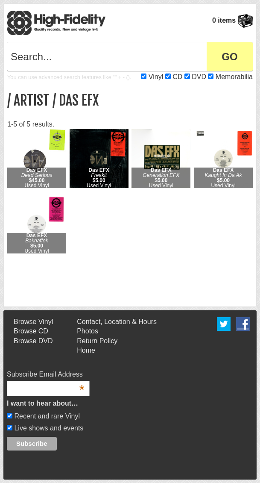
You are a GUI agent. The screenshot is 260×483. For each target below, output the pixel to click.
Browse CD (31, 331)
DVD (199, 76)
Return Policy (97, 341)
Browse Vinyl (33, 321)
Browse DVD (33, 341)
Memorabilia (234, 76)
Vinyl (156, 76)
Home (86, 350)
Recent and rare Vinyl (46, 416)
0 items (232, 20)
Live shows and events (47, 428)
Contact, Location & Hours (117, 321)
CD (177, 76)
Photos (87, 331)
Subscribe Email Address (46, 375)
